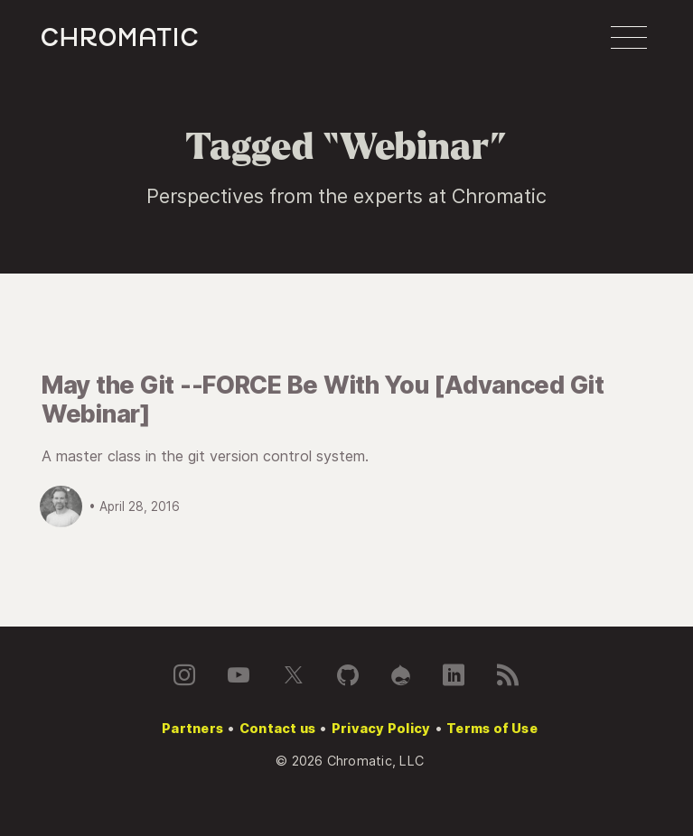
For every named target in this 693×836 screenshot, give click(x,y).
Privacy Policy (381, 728)
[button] (628, 37)
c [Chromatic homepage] (120, 37)
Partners (192, 728)
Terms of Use (492, 728)
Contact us (277, 728)
